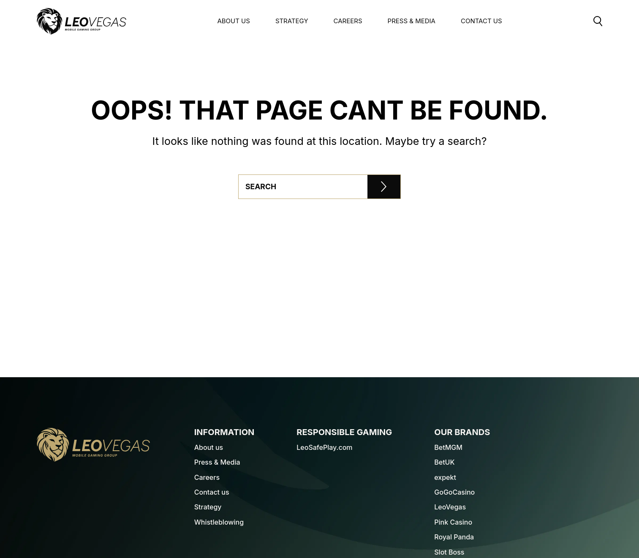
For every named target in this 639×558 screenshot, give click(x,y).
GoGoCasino (454, 492)
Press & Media (411, 21)
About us (233, 21)
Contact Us (481, 21)
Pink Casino (453, 522)
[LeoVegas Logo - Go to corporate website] (81, 21)
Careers (348, 21)
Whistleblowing (219, 522)
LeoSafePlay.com (324, 447)
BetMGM (448, 447)
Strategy (291, 21)
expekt (445, 477)
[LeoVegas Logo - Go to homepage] (93, 445)
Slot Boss (449, 552)
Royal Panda (454, 537)
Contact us (211, 492)
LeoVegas (450, 507)
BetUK (444, 462)
